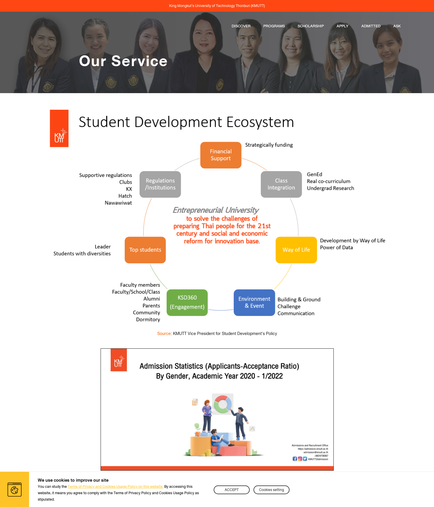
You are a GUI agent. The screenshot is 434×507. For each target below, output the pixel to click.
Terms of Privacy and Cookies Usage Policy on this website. (115, 486)
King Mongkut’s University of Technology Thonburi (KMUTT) (217, 6)
